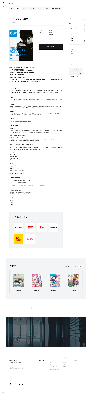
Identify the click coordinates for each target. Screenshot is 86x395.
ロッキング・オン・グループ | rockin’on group (3, 7)
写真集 (72, 57)
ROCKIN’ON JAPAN (74, 28)
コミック (72, 62)
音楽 (71, 51)
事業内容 (84, 24)
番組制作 (46, 8)
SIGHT (72, 34)
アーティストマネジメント (37, 8)
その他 (72, 40)
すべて (12, 8)
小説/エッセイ (73, 53)
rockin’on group (16, 384)
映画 (71, 64)
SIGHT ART (73, 36)
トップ (84, 19)
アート (72, 60)
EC (29, 8)
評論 (71, 55)
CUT (84, 35)
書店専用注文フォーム (74, 76)
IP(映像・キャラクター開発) (55, 8)
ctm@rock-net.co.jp (20, 194)
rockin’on (72, 26)
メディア (18, 8)
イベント (24, 8)
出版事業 (84, 30)
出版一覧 (70, 18)
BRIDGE (72, 38)
